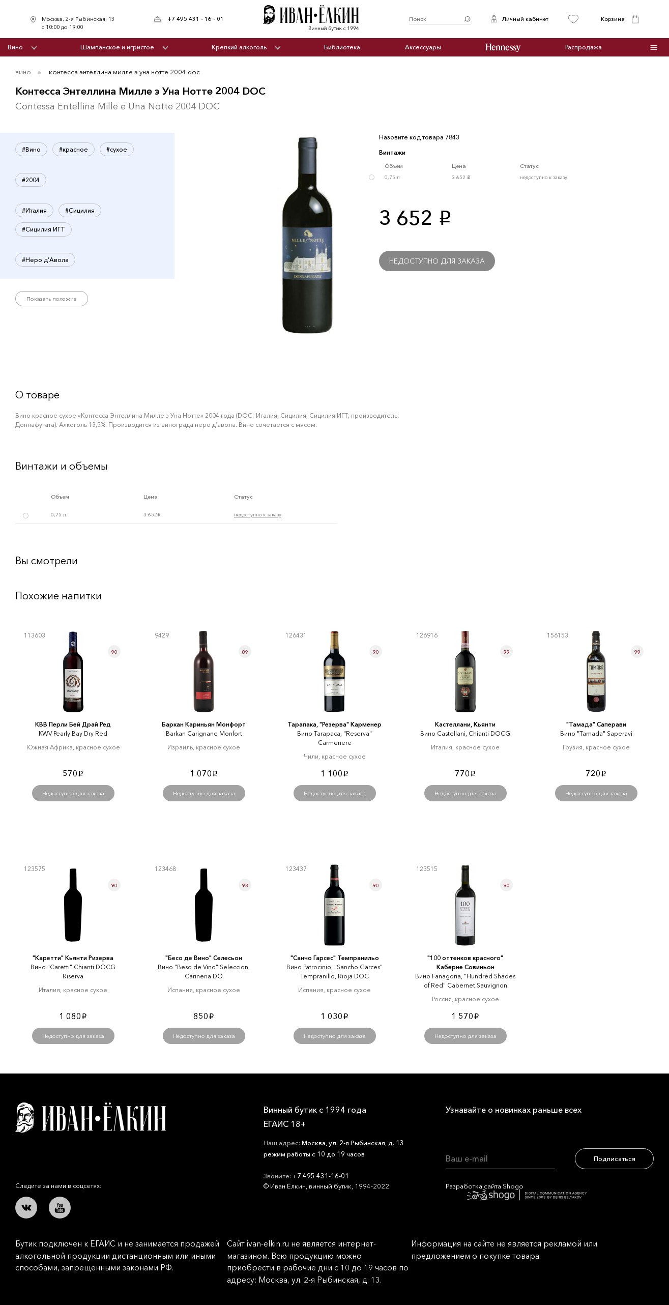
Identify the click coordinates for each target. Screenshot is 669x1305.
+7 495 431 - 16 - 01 (195, 18)
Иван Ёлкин (90, 1118)
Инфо (653, 47)
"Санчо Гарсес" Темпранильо (334, 958)
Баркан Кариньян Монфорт (204, 724)
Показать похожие (51, 298)
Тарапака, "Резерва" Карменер (334, 724)
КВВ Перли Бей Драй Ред (73, 724)
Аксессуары (423, 47)
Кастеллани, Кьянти (465, 724)
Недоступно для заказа (437, 261)
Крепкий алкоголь (239, 47)
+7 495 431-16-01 (321, 1176)
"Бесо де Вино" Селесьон (203, 958)
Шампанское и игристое (117, 47)
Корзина (613, 18)
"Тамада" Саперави (596, 724)
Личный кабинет (525, 18)
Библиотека (342, 47)
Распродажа (583, 47)
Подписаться (614, 1158)
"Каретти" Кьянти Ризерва (73, 958)
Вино (15, 47)
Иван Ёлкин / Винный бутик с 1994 (316, 19)
